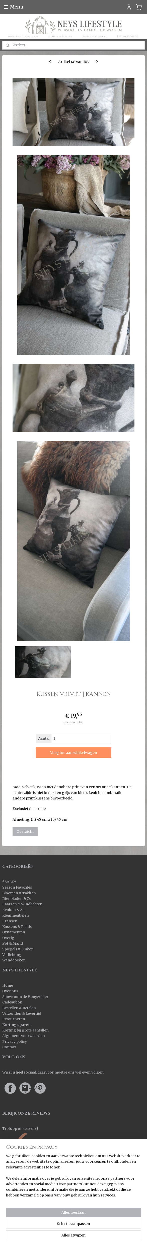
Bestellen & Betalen (19, 1008)
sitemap (110, 1228)
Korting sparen (16, 1024)
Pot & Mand (12, 943)
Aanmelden (16, 1206)
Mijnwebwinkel (90, 1236)
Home (7, 985)
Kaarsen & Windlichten (22, 904)
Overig (8, 938)
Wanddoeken (14, 960)
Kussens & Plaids (17, 926)
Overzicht (25, 831)
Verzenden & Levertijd (21, 1013)
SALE (9, 882)
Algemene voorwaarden (23, 1035)
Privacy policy (14, 1041)
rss (121, 1228)
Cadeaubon (12, 1002)
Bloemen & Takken (19, 893)
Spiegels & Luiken (18, 949)
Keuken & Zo (13, 910)
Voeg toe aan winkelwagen (73, 752)
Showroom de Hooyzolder (25, 996)
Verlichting (12, 954)
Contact (9, 1047)
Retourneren (13, 1019)
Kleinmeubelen (15, 915)
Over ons (10, 991)
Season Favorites (17, 887)
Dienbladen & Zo (16, 898)
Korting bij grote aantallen (25, 1030)
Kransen (9, 921)
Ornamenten (13, 932)
